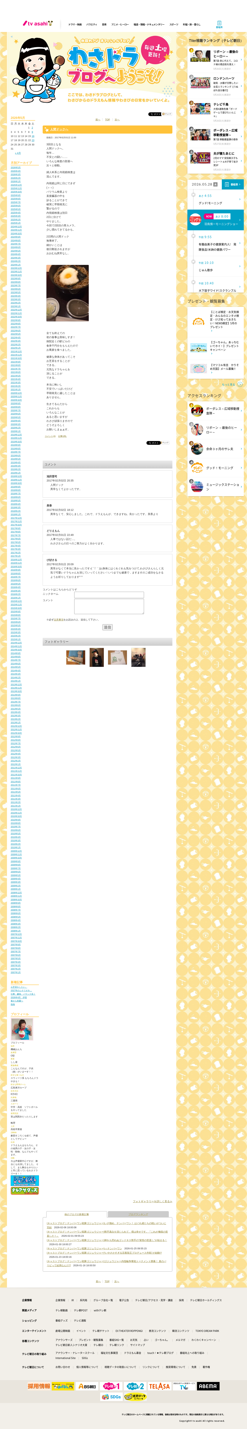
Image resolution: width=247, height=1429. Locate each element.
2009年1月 (16, 889)
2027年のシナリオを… (21, 990)
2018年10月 (16, 483)
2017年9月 (16, 528)
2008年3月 (16, 924)
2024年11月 (16, 230)
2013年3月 (16, 715)
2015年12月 (16, 601)
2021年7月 (16, 369)
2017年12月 (16, 518)
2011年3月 (16, 799)
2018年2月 (16, 511)
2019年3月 (16, 466)
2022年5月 (16, 334)
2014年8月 (16, 657)
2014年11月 (16, 646)
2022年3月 (16, 341)
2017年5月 (16, 542)
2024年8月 (16, 240)
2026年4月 (16, 171)
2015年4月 (16, 629)
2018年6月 (16, 497)
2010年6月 (16, 830)
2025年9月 (16, 195)
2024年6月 (16, 247)
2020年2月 (16, 428)
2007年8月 (16, 948)
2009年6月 (16, 872)
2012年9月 (16, 736)
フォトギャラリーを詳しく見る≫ (152, 1201)
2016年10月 (16, 566)
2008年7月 (16, 910)
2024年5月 (16, 251)
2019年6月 (16, 455)
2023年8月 (16, 282)
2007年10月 (16, 941)
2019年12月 (16, 434)
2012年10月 (16, 733)
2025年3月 (16, 216)
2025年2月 (16, 219)
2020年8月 (16, 407)
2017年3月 (16, 549)
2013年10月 (16, 691)
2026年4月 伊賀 (19, 997)
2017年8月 (16, 532)
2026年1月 (16, 181)
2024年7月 (16, 244)
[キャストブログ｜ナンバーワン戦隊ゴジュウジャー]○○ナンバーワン (84, 1248)
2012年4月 (16, 754)
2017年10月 (16, 525)
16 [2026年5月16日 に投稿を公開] (33, 136)
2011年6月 (16, 788)
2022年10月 (16, 317)
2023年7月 (16, 285)
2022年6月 (16, 330)
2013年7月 (16, 702)
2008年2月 (16, 927)
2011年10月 (16, 774)
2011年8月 (16, 781)
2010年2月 (16, 844)
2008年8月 (16, 906)
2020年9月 (16, 403)
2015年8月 (16, 615)
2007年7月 (16, 951)
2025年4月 (16, 212)
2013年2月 (16, 719)
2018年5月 (16, 500)
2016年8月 (16, 573)
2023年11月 (16, 271)
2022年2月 (16, 344)
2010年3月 (16, 840)
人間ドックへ (59, 129)
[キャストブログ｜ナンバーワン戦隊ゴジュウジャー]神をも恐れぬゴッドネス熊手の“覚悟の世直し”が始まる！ (107, 1240)
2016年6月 (16, 580)
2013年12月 (16, 684)
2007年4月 (16, 962)
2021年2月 (16, 386)
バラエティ (91, 24)
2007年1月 (16, 972)
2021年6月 (16, 372)
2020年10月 (16, 400)
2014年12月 (16, 643)
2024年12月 (16, 226)
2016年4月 (16, 587)
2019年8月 (16, 448)
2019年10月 (16, 441)
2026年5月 (16, 167)
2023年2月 (16, 303)
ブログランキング (138, 1214)
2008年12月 (16, 892)
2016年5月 (16, 584)
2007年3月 (16, 965)
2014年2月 (16, 677)
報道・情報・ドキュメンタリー (149, 24)
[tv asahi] (38, 24)
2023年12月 (16, 268)
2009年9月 (16, 861)
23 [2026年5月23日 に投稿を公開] (33, 140)
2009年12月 (16, 851)
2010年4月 (16, 837)
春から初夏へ (17, 1001)
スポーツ (173, 24)
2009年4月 (16, 879)
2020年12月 (16, 393)
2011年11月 (16, 771)
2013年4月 (16, 712)
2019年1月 (16, 473)
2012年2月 (16, 761)
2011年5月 (16, 792)
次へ (117, 119)
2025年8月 (16, 199)
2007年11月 (16, 937)
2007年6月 (16, 955)
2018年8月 (16, 490)
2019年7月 (16, 452)
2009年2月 (16, 885)
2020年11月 (16, 396)
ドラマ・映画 (74, 24)
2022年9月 (16, 320)
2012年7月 (16, 743)
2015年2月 (16, 636)
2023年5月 (16, 292)
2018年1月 (16, 514)
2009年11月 (16, 854)
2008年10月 (16, 899)
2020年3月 (16, 424)
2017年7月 (16, 535)
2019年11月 (16, 438)
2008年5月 (16, 917)
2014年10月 (16, 650)
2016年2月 (16, 594)
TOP (107, 119)
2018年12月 (16, 476)
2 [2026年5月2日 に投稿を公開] (32, 127)
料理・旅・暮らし (192, 24)
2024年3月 (16, 258)
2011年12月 (16, 768)
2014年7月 (16, 660)
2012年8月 (16, 740)
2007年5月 (16, 958)
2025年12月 (16, 185)
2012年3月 (16, 757)
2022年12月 (16, 310)
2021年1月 (16, 389)
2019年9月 (16, 445)
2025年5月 (16, 209)
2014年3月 (16, 674)
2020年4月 (16, 421)
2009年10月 (16, 858)
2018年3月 (16, 507)
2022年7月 (16, 327)
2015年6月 (16, 622)
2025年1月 (16, 223)
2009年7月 (16, 868)
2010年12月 (16, 809)
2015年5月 (16, 625)
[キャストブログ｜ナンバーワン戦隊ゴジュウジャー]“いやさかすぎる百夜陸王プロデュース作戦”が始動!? (104, 1252)
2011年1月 (16, 806)
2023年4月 (16, 296)
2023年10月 (16, 275)
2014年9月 (16, 653)
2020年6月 (16, 414)
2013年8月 (16, 698)
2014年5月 (16, 667)
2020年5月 (16, 417)
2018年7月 (16, 493)
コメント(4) (50, 436)
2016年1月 (16, 598)
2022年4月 (16, 337)
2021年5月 (16, 376)
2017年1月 (16, 556)
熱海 (13, 1004)
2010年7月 (16, 826)
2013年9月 (16, 695)
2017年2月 (16, 552)
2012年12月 (16, 726)
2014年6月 (16, 663)
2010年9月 (16, 820)
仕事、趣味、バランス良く (23, 994)
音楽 (104, 24)
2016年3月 (16, 591)
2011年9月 (16, 778)
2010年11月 (16, 813)
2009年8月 (16, 865)
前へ (97, 119)
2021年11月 (16, 355)
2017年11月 (16, 521)
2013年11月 (16, 688)
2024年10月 (16, 233)
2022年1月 (16, 348)
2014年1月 (16, 681)
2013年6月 (16, 705)
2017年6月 (16, 539)
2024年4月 (16, 254)
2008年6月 (16, 913)
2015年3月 (16, 632)
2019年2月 (16, 469)
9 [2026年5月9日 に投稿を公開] (32, 132)
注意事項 (59, 622)
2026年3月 (16, 174)
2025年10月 (16, 192)
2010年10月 (16, 816)
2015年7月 (16, 618)
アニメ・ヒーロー (120, 24)
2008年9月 (16, 903)
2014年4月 (16, 670)
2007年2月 (16, 969)
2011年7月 (16, 785)
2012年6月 (16, 747)
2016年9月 (16, 570)
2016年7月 (16, 577)
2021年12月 (16, 351)
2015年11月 (16, 604)
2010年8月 (16, 823)
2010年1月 (16, 847)
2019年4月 (16, 462)
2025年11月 (16, 188)
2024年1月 (16, 265)
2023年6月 (16, 289)
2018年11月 (16, 480)
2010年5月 (16, 833)
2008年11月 (16, 896)
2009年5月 (16, 875)
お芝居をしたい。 (19, 987)
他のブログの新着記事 (76, 1214)
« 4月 (18, 153)
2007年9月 (16, 944)
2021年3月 (16, 382)
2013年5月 (16, 709)
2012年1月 (16, 764)
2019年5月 (16, 459)
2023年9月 (16, 278)
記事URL (62, 436)
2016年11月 (16, 563)
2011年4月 (16, 795)
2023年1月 (16, 306)
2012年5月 (16, 750)
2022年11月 (16, 313)
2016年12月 (16, 559)
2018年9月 (16, 487)
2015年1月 (16, 639)
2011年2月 (16, 802)
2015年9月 (16, 611)
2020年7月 (16, 410)
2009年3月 (16, 882)
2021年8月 (16, 365)
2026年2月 (16, 178)
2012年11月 (16, 729)
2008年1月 (16, 931)
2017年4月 (16, 546)
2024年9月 (16, 237)
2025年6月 (16, 206)
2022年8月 (16, 323)
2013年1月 (16, 722)
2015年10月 (16, 608)
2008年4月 (16, 920)
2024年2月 (16, 261)
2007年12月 (16, 934)
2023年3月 (16, 299)
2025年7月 (16, 202)
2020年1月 (16, 431)
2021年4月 (16, 379)
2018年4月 (16, 504)
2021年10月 (16, 358)
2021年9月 (16, 362)
